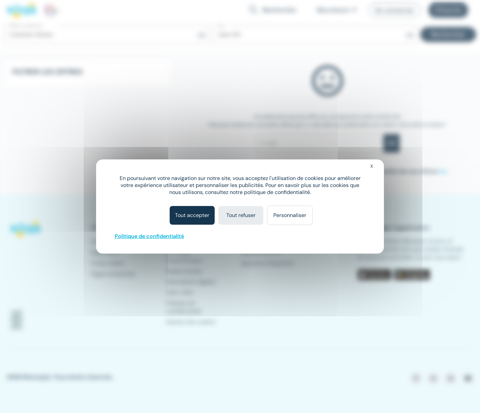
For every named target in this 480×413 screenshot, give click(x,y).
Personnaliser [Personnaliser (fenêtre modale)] (289, 215)
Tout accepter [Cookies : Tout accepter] (192, 215)
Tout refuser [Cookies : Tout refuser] (241, 215)
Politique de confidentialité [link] (149, 236)
